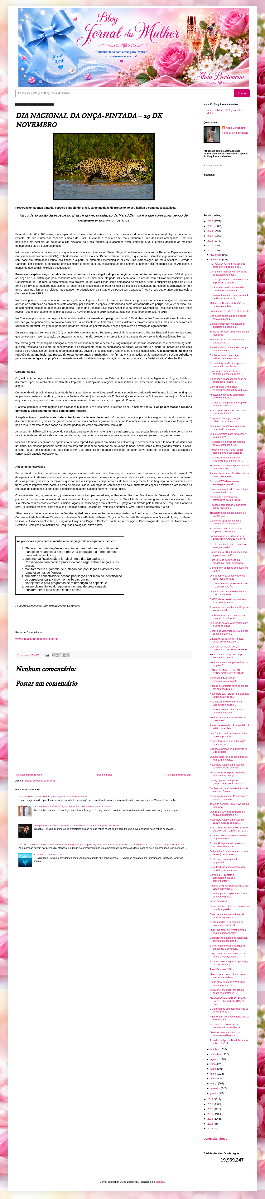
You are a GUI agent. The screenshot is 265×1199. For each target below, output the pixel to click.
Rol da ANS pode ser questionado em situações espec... (228, 845)
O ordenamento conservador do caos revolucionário (227, 577)
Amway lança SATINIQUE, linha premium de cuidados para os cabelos (73, 806)
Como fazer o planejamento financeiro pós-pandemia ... (226, 459)
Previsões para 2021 (221, 969)
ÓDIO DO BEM (218, 901)
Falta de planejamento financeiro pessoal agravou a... (228, 916)
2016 (210, 1113)
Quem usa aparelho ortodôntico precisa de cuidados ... (227, 428)
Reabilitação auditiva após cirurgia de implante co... (229, 349)
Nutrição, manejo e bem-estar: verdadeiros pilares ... (226, 703)
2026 (210, 221)
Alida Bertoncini (235, 127)
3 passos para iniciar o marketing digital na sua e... (228, 506)
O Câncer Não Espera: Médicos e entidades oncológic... (228, 774)
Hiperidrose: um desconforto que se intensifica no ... (229, 1018)
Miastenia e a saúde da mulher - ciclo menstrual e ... (227, 396)
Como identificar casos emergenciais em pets (223, 679)
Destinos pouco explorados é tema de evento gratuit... (229, 895)
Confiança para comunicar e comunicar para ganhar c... (226, 522)
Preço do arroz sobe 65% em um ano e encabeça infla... (228, 955)
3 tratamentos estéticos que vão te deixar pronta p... (229, 1010)
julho (213, 1063)
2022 (210, 240)
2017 (210, 1109)
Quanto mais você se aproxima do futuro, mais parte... (229, 758)
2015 (210, 1118)
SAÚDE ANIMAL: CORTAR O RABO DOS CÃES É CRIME (227, 672)
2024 (210, 230)
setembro (216, 1054)
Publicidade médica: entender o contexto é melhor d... (227, 617)
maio (213, 1073)
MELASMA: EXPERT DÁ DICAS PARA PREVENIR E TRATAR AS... (228, 1000)
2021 (210, 245)
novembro (216, 259)
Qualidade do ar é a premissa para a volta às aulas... (229, 624)
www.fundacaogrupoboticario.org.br (37, 638)
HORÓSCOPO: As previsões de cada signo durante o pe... (227, 265)
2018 (210, 1104)
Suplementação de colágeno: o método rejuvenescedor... (227, 357)
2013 (210, 1128)
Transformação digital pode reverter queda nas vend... (229, 467)
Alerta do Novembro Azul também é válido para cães (229, 727)
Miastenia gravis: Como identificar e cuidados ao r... (229, 341)
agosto (214, 1059)
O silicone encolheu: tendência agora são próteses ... (227, 991)
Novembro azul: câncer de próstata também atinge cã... (229, 695)
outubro (215, 1049)
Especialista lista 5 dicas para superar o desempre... (226, 530)
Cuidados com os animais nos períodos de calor (226, 711)
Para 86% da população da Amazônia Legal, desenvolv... (227, 561)
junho (213, 1068)
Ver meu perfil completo (235, 132)
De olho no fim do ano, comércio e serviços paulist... (229, 546)
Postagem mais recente (29, 774)
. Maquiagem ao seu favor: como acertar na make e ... (228, 976)
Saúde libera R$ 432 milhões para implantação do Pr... (229, 554)
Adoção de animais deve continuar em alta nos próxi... (229, 687)
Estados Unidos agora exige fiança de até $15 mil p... (229, 963)
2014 (210, 1123)
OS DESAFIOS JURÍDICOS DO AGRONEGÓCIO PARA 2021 (227, 538)
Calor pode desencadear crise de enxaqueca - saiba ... (228, 380)
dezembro (216, 254)
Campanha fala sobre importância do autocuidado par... (228, 273)
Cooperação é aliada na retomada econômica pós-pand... (229, 939)
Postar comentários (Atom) (40, 780)
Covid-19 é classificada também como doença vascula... (227, 289)
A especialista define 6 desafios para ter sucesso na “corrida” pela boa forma (76, 825)
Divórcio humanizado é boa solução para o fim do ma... (229, 491)
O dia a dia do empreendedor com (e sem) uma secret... (229, 853)
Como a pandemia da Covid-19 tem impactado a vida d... (229, 281)
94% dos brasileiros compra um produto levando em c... (227, 869)
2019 (210, 1099)
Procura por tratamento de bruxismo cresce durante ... (226, 373)
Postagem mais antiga (178, 774)
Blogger (160, 1181)
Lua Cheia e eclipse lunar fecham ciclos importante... (228, 735)
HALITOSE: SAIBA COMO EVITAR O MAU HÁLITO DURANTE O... (229, 829)
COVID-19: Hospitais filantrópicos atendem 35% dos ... (228, 404)
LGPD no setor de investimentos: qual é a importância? (228, 931)
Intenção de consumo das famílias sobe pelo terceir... (229, 593)
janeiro (214, 1093)
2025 (210, 226)
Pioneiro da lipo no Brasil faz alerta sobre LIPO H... (229, 1042)
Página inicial (104, 774)
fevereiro (215, 1088)
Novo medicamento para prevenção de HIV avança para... (229, 297)
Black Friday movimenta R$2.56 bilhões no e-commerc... (227, 947)
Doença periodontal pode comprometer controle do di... (227, 782)
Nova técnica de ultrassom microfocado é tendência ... (226, 1026)
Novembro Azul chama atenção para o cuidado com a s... (227, 766)
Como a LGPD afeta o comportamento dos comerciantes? (222, 877)
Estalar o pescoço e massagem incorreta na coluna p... (227, 325)
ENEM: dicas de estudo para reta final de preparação (228, 601)
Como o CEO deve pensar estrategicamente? (224, 483)
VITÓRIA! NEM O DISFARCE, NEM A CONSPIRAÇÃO (229, 585)
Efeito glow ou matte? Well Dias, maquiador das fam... (228, 984)
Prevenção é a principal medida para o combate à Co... (227, 443)
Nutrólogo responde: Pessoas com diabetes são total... (229, 798)
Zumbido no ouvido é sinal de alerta (229, 311)
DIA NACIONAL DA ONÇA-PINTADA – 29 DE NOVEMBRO (229, 648)
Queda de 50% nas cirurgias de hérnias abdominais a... (227, 813)
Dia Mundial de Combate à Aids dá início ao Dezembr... (229, 790)
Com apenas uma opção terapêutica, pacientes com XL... (229, 388)
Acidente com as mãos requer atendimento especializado (226, 451)
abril (213, 1078)
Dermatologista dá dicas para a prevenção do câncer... (227, 365)
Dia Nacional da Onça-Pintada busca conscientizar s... (226, 640)
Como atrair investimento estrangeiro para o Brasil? (225, 499)
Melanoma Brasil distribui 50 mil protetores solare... (227, 305)
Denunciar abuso (215, 1138)
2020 (210, 250)
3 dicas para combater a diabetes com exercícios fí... (228, 412)
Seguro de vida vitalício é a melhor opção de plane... (229, 632)
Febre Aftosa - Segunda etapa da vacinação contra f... (228, 656)
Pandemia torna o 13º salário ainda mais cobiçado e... (229, 475)
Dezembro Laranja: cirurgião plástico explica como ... (225, 420)
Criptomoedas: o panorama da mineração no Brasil (226, 924)
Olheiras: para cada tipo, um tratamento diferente (225, 1034)
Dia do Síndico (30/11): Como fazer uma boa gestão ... (229, 908)
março (214, 1083)
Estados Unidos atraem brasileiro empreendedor (228, 837)
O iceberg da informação (47, 854)
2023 (210, 235)
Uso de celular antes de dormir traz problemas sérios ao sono (52, 796)
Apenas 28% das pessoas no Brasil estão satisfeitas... (229, 887)
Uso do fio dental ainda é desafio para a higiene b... (228, 317)
